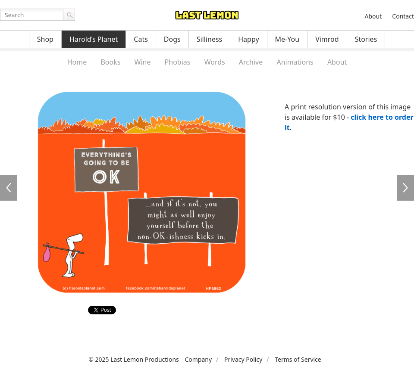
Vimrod (327, 39)
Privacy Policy (243, 359)
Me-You (287, 39)
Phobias (178, 62)
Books (110, 62)
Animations (294, 62)
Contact (403, 16)
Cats (141, 39)
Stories (366, 39)
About (373, 16)
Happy (248, 39)
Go (69, 15)
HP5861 (8, 188)
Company (198, 359)
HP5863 (405, 188)
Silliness (210, 39)
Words (214, 62)
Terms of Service (298, 359)
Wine (143, 62)
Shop (45, 39)
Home (77, 62)
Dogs (172, 39)
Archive (251, 62)
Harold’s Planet (93, 39)
